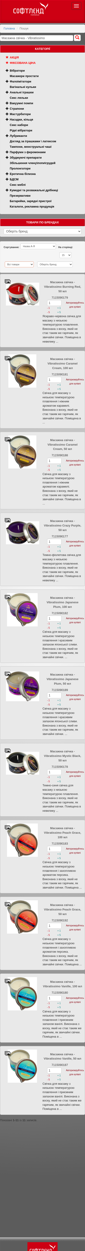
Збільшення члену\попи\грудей (32, 163)
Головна (9, 28)
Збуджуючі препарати (26, 157)
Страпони (17, 108)
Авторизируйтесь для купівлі (75, 305)
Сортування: (11, 247)
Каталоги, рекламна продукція (32, 206)
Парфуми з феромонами (28, 152)
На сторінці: (65, 247)
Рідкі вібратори (21, 130)
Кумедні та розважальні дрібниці (34, 190)
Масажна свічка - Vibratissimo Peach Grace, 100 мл (62, 832)
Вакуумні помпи (21, 103)
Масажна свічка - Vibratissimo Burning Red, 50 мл (62, 286)
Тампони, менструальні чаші (30, 146)
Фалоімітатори (20, 81)
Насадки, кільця (21, 119)
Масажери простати (24, 76)
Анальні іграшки (22, 92)
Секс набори (19, 125)
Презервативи (20, 195)
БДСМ (14, 179)
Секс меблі (18, 184)
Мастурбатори (20, 114)
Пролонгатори (20, 168)
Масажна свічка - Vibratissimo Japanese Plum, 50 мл (62, 679)
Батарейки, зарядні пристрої (30, 201)
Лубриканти (18, 136)
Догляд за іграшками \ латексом (33, 141)
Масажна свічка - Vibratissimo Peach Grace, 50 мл (62, 909)
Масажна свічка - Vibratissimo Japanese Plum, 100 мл (62, 602)
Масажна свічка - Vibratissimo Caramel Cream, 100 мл (62, 363)
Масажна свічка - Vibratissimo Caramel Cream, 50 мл (62, 444)
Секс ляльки (19, 97)
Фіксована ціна (23, 63)
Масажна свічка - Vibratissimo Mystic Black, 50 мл (62, 756)
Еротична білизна (23, 174)
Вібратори (17, 70)
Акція (14, 57)
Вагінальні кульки (23, 87)
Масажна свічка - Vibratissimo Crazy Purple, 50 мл (62, 525)
